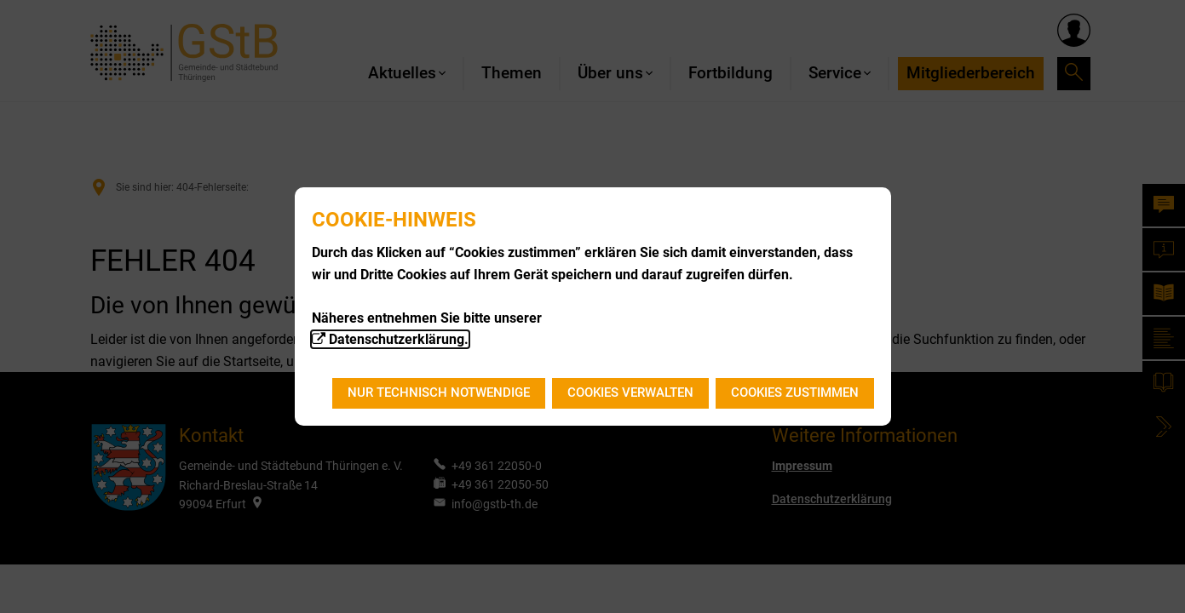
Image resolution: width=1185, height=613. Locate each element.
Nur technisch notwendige (439, 392)
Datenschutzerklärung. (399, 339)
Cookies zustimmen (795, 392)
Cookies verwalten (630, 392)
